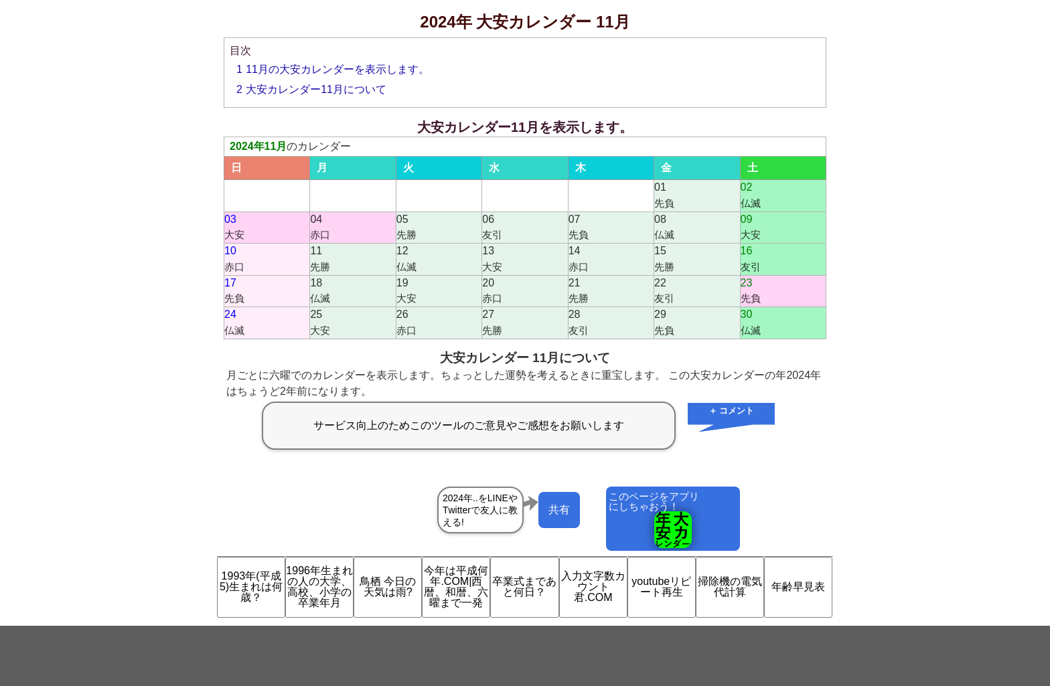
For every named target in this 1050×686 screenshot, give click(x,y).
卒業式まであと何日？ (524, 587)
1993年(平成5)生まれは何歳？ (251, 586)
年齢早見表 (798, 586)
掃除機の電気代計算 (730, 587)
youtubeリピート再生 (661, 587)
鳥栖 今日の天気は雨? (388, 587)
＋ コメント (731, 411)
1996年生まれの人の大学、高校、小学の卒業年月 (319, 586)
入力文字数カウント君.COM (593, 586)
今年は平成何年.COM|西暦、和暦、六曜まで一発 (456, 586)
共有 (559, 509)
